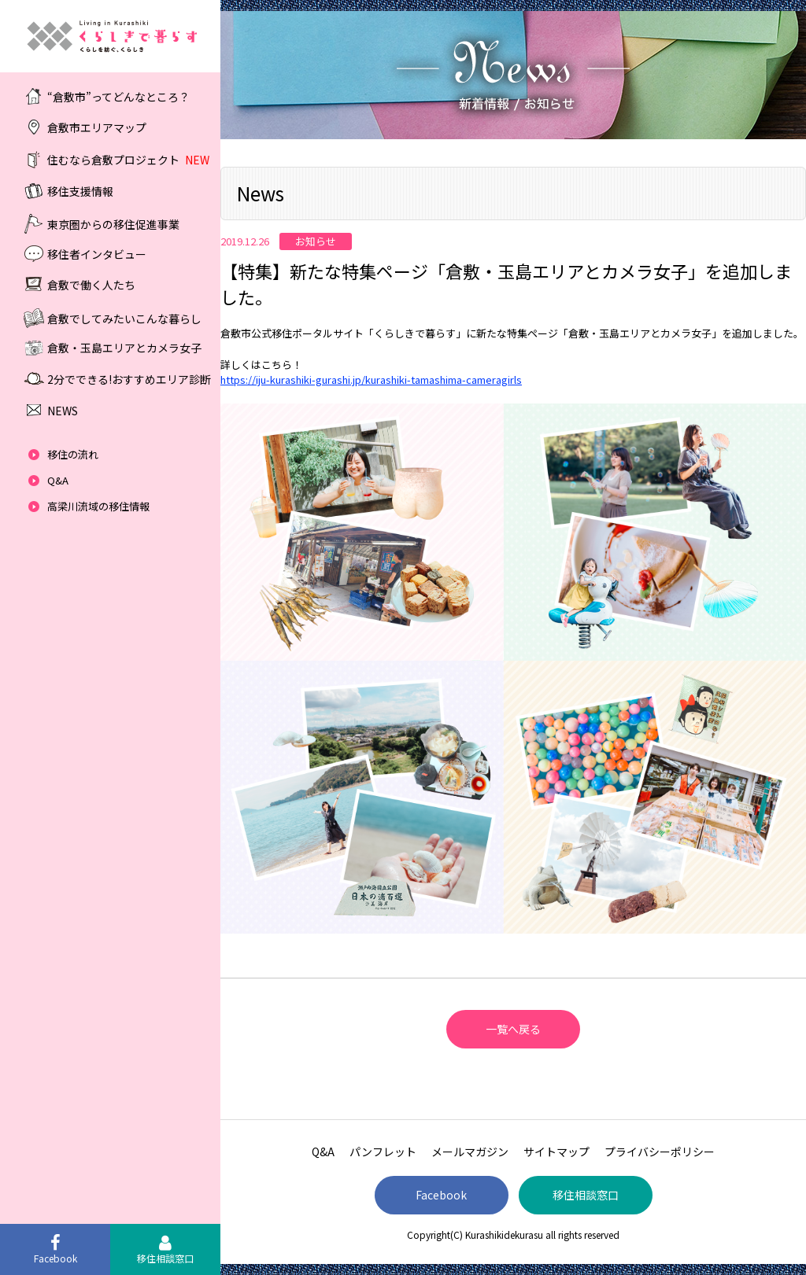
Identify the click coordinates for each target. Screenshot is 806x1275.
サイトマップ (556, 1151)
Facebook (441, 1195)
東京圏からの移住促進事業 (113, 223)
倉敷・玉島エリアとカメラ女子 (124, 348)
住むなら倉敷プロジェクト (128, 160)
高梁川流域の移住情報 (98, 506)
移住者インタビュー (96, 253)
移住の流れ (72, 454)
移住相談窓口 (586, 1195)
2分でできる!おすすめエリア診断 (129, 379)
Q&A (57, 480)
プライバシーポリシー (659, 1151)
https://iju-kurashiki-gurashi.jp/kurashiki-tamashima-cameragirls (371, 379)
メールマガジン (469, 1151)
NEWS (62, 410)
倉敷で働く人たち (91, 285)
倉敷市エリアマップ (96, 127)
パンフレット (382, 1151)
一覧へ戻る (513, 1029)
